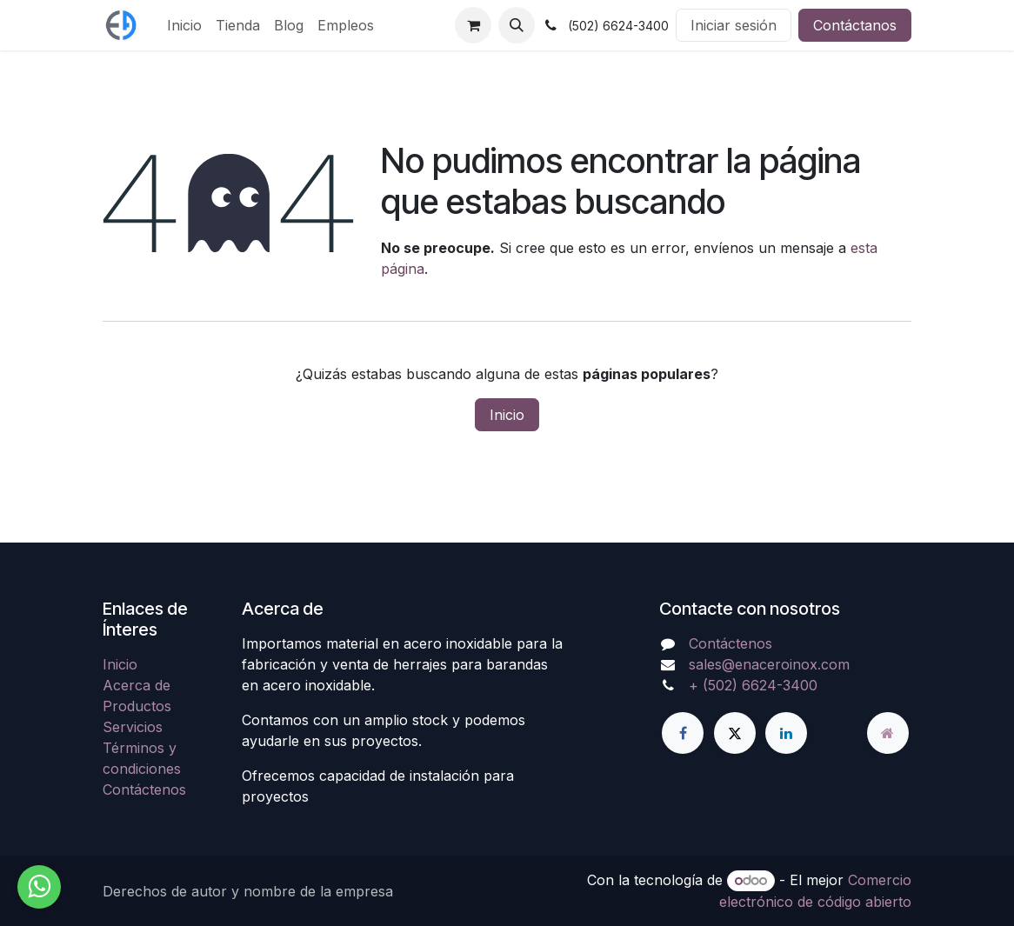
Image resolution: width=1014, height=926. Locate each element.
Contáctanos (855, 25)
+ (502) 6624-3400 (753, 685)
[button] (516, 25)
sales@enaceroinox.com (769, 664)
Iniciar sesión (733, 25)
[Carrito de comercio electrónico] (473, 25)
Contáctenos (144, 789)
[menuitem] (184, 25)
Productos (137, 706)
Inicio (507, 414)
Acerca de (136, 685)
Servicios (133, 727)
